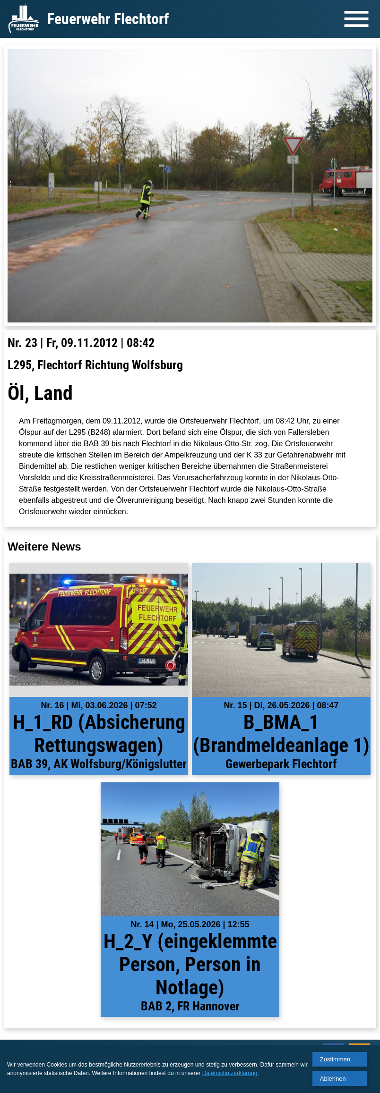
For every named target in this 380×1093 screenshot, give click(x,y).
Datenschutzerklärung (230, 1073)
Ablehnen (333, 1078)
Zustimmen (335, 1059)
